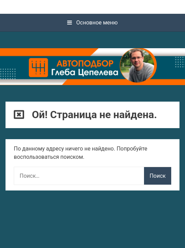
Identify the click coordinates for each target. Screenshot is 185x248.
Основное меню (92, 22)
